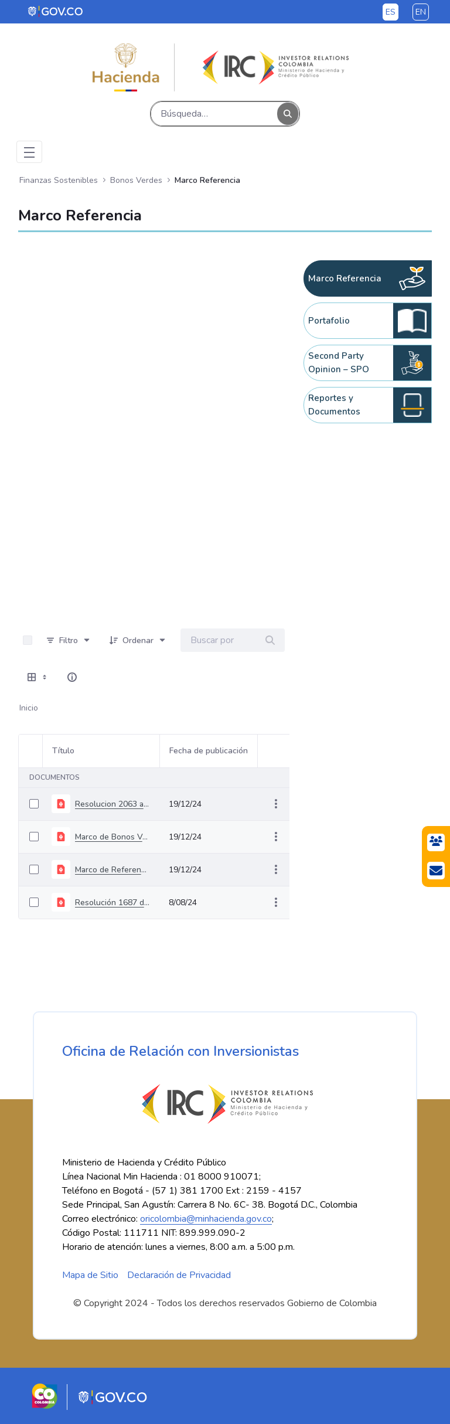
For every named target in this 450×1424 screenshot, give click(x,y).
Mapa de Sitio (90, 1275)
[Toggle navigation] (29, 152)
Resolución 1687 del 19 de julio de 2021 (112, 902)
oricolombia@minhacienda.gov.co (206, 1218)
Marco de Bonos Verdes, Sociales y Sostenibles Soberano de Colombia (112, 836)
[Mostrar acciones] (276, 803)
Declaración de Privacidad (179, 1275)
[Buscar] (214, 113)
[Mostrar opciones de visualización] (38, 677)
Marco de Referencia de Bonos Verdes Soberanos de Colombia (112, 869)
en (420, 12)
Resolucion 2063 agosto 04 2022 (112, 804)
